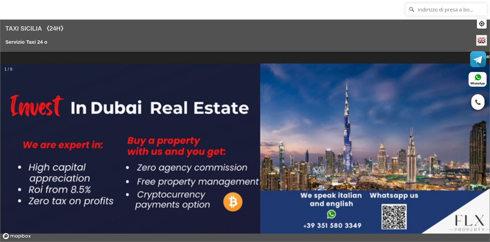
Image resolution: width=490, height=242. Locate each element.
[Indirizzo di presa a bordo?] (446, 9)
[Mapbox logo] (17, 236)
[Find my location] (482, 24)
